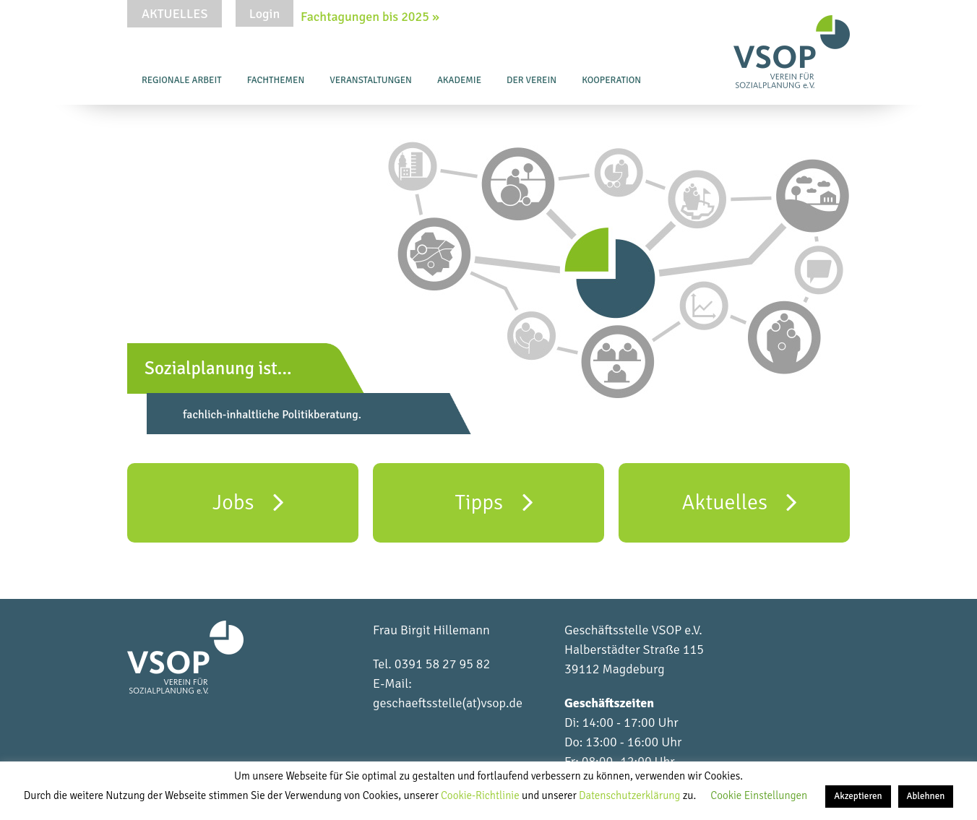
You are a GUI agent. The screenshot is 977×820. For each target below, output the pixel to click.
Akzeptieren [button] (858, 796)
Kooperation (611, 80)
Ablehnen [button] (926, 796)
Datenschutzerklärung (631, 795)
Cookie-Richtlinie (481, 795)
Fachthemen (276, 80)
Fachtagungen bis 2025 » (370, 17)
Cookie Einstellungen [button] (758, 795)
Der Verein (531, 80)
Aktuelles (174, 14)
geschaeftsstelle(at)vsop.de (447, 703)
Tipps (494, 501)
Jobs (248, 501)
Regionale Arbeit (182, 80)
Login (264, 14)
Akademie (459, 80)
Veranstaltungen (371, 80)
